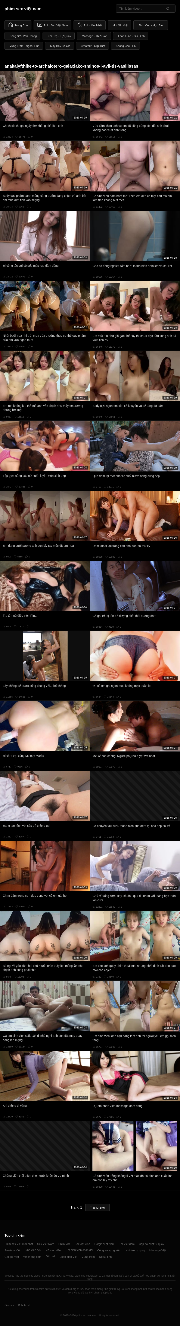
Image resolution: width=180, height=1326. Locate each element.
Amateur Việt (12, 1250)
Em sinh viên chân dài (79, 1250)
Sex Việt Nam (45, 1244)
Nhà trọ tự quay (135, 1250)
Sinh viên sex (33, 1250)
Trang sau (97, 1207)
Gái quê (51, 1256)
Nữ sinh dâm (54, 1250)
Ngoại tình (105, 1256)
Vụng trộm (88, 1256)
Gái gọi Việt (11, 1256)
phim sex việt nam (22, 8)
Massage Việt (157, 1250)
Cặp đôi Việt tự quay (151, 1244)
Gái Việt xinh (82, 1244)
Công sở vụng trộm (109, 1250)
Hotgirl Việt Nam (104, 1244)
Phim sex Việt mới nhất (18, 1244)
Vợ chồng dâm (32, 1256)
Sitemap (9, 1305)
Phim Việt (64, 1244)
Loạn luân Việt (68, 1256)
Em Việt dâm (127, 1244)
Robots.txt (24, 1305)
